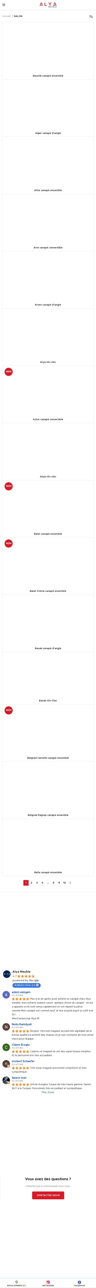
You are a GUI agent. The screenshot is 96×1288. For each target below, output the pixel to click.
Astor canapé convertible (48, 419)
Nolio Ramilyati (22, 1024)
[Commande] (91, 16)
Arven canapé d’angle (48, 305)
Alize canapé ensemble (48, 190)
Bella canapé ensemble (48, 872)
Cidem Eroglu (21, 1045)
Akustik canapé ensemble (48, 76)
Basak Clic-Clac (48, 701)
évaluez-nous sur (26, 985)
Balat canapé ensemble (48, 534)
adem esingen (21, 992)
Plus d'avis (48, 1092)
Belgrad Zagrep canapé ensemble (48, 815)
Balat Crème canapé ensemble (48, 591)
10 (64, 883)
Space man (19, 1078)
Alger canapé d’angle (48, 133)
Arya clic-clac (48, 362)
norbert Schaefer (23, 1061)
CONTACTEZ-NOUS (48, 1195)
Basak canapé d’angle (48, 648)
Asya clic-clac (48, 477)
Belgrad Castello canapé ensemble (48, 758)
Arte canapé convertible (48, 248)
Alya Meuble (22, 971)
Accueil (6, 16)
